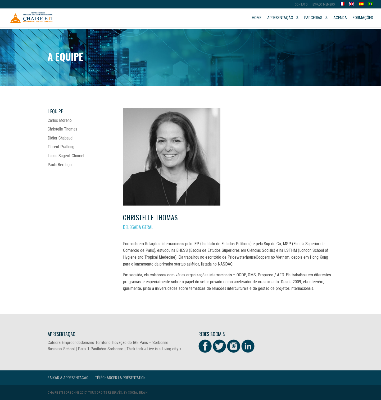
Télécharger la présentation (120, 378)
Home (256, 18)
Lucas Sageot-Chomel (66, 155)
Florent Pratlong (61, 146)
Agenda (340, 18)
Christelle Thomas (62, 129)
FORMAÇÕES (363, 18)
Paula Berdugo (60, 164)
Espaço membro (323, 4)
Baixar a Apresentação (68, 378)
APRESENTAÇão (280, 18)
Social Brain (138, 392)
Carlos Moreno (60, 120)
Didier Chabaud (60, 138)
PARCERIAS (313, 18)
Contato (301, 4)
